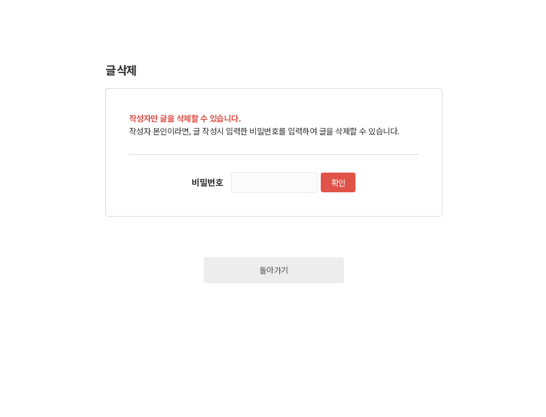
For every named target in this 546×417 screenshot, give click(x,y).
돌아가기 (273, 270)
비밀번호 (207, 182)
